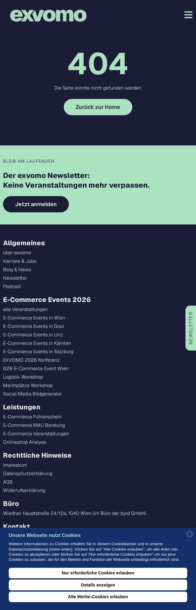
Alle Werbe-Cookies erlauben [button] (98, 596)
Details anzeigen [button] (98, 585)
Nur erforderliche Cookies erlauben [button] (98, 572)
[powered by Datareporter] (190, 537)
